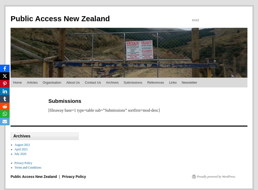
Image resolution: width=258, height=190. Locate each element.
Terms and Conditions (28, 167)
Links (173, 82)
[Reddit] (5, 106)
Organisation (52, 82)
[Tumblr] (5, 99)
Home (17, 82)
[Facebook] (5, 68)
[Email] (5, 121)
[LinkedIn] (5, 91)
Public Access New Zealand (60, 18)
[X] (5, 76)
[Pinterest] (5, 83)
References (155, 82)
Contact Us (93, 82)
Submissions (133, 82)
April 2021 (21, 149)
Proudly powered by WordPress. (216, 176)
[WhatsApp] (5, 114)
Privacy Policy (23, 163)
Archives (112, 82)
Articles (32, 82)
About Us (73, 82)
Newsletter (189, 82)
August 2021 (22, 145)
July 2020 (20, 154)
